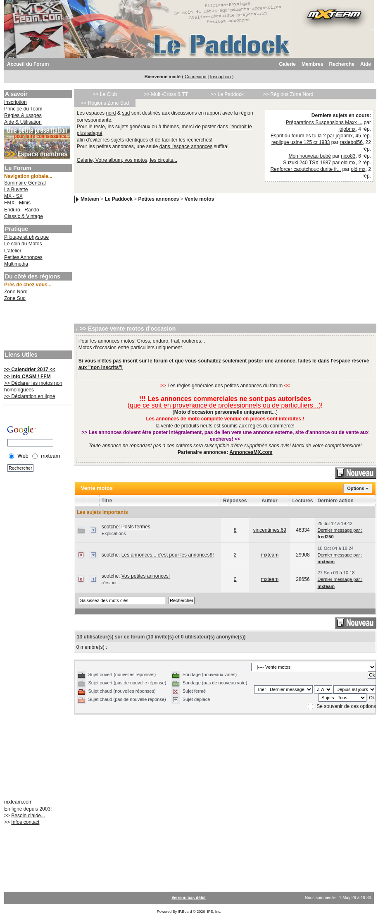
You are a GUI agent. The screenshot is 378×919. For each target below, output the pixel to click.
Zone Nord (16, 292)
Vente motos (199, 199)
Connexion (196, 76)
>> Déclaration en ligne (29, 396)
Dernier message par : (339, 530)
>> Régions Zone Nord (288, 94)
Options (355, 488)
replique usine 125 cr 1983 (300, 142)
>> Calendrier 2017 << (29, 369)
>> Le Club (105, 94)
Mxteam (90, 199)
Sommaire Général (25, 183)
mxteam (270, 555)
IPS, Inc (213, 911)
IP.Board (185, 911)
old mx (348, 163)
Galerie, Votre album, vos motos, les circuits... (127, 160)
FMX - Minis (17, 203)
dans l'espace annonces (185, 146)
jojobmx (346, 129)
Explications (114, 533)
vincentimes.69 (269, 530)
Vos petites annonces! (145, 576)
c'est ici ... (111, 582)
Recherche (341, 64)
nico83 (348, 156)
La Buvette (16, 189)
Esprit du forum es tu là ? (298, 136)
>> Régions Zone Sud (105, 103)
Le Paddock (118, 199)
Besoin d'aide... (28, 815)
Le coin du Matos (23, 244)
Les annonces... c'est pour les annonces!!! (167, 555)
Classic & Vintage (23, 216)
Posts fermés (135, 527)
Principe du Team (23, 109)
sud (126, 113)
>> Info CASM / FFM (27, 376)
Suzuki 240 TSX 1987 (307, 163)
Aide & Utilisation (23, 122)
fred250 (325, 536)
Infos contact (25, 822)
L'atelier (12, 251)
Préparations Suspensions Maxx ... (324, 122)
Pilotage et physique (26, 237)
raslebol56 (351, 142)
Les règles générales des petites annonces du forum (225, 386)
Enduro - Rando (21, 210)
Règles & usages (23, 115)
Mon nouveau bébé (309, 156)
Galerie (287, 64)
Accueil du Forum (28, 64)
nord (111, 113)
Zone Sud (15, 298)
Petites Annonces (23, 257)
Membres (312, 64)
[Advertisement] (37, 327)
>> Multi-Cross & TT (166, 94)
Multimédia (16, 264)
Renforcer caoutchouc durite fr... (305, 169)
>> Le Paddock (227, 94)
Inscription (220, 76)
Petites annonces (158, 199)
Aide (365, 64)
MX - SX (13, 196)
